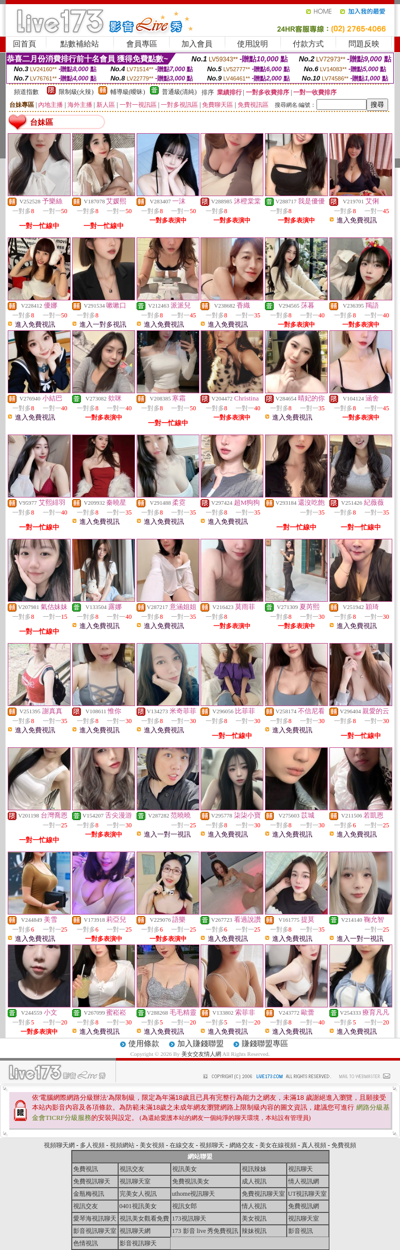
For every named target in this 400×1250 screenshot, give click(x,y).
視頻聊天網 (59, 1145)
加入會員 (196, 44)
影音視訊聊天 (138, 1243)
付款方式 (308, 44)
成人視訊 (254, 1181)
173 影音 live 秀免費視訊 (205, 1231)
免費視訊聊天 (91, 1181)
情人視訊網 (303, 1181)
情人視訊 (254, 1206)
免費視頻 (343, 1145)
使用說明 (252, 44)
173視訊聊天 (189, 1218)
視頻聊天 (211, 1145)
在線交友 (182, 1145)
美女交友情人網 (201, 1054)
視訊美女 (184, 1169)
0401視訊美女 (138, 1206)
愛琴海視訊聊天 (94, 1218)
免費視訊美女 (190, 1181)
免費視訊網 (303, 1206)
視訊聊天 (300, 1169)
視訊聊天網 (135, 1231)
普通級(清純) (179, 91)
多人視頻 (92, 1145)
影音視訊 (300, 1231)
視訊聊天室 (135, 1181)
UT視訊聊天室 (307, 1193)
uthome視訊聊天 (193, 1193)
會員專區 (141, 44)
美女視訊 (254, 1218)
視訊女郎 (184, 1206)
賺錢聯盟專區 (265, 1043)
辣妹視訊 (254, 1231)
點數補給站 (79, 44)
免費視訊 (85, 1169)
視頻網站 (122, 1145)
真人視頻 (314, 1145)
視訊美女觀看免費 (144, 1218)
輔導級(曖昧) (127, 91)
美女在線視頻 (277, 1145)
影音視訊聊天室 (94, 1231)
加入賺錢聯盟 (200, 1043)
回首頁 (24, 44)
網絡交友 (241, 1145)
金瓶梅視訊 (88, 1193)
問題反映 (363, 44)
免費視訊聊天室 (263, 1193)
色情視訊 (85, 1243)
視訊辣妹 (254, 1169)
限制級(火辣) (76, 91)
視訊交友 (132, 1169)
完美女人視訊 (138, 1193)
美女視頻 (152, 1145)
